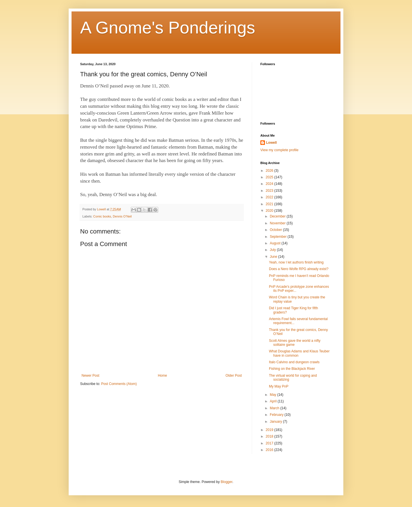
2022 (270, 197)
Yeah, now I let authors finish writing (296, 262)
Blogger (226, 482)
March (275, 408)
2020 (270, 211)
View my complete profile (279, 150)
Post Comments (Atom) (119, 384)
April (274, 401)
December (278, 216)
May (273, 395)
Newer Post (90, 376)
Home (162, 376)
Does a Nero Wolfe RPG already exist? (298, 269)
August (276, 243)
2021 (270, 204)
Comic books (102, 216)
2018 (270, 436)
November (278, 223)
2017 (270, 443)
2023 (270, 191)
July (273, 250)
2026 (270, 171)
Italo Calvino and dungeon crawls (294, 362)
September (279, 237)
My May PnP (278, 386)
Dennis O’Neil (122, 216)
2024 (270, 184)
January (276, 422)
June (274, 257)
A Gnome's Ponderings (167, 27)
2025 (270, 177)
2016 (270, 450)
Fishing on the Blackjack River (292, 369)
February (277, 415)
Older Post (233, 376)
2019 (270, 430)
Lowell (271, 143)
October (276, 230)
